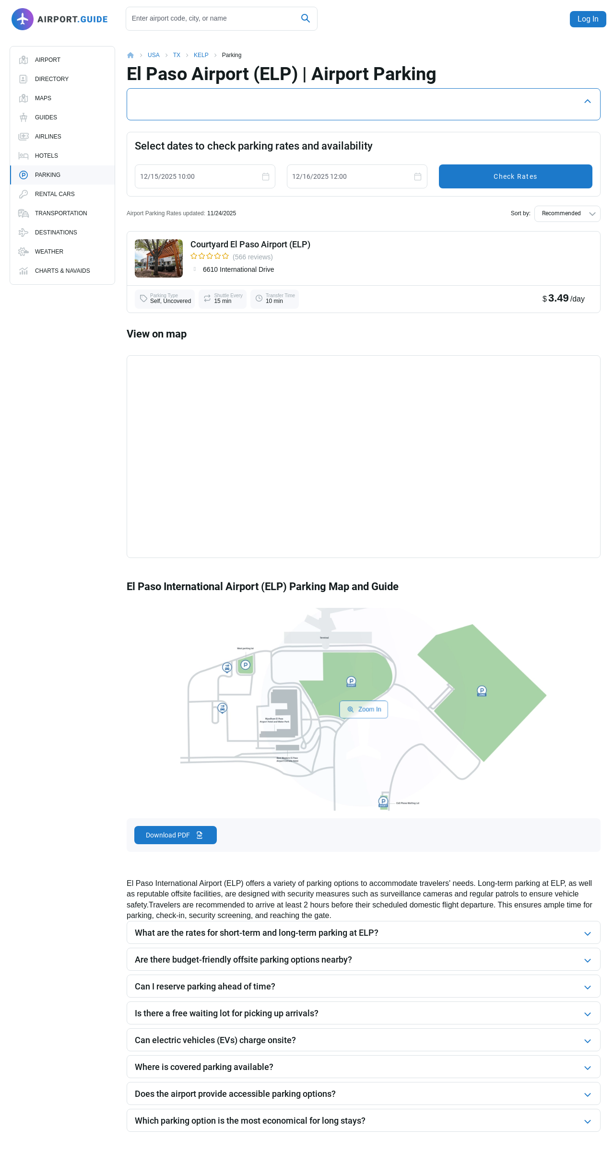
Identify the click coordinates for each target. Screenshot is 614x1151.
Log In (586, 18)
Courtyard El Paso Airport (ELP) (250, 244)
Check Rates (515, 176)
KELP (201, 55)
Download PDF (168, 835)
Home (137, 55)
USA (154, 55)
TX (176, 55)
